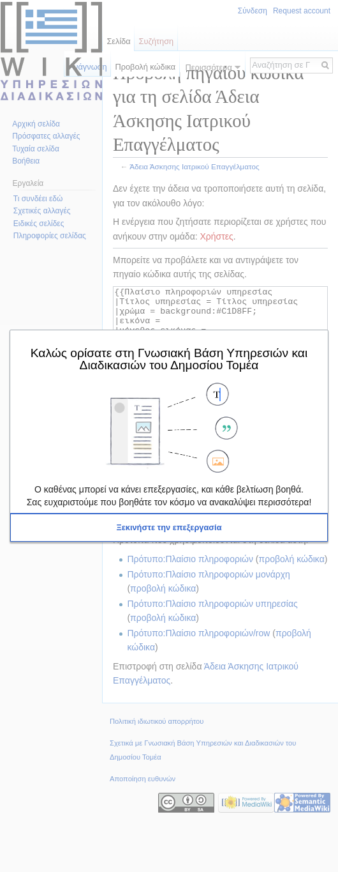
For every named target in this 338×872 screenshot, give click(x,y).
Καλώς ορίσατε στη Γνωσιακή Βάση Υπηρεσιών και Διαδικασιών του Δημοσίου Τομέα (169, 358)
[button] (169, 528)
